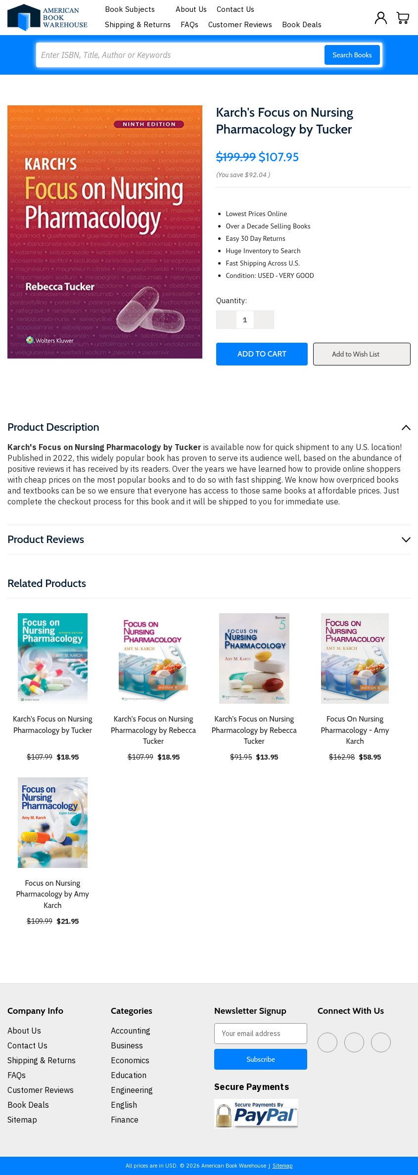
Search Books (352, 54)
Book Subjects (135, 9)
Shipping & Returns (138, 24)
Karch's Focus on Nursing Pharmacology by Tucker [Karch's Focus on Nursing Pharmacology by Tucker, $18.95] (53, 725)
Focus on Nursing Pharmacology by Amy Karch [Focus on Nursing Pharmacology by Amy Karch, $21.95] (53, 894)
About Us (191, 9)
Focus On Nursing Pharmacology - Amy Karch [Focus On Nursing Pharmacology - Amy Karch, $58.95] (355, 730)
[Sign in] (380, 17)
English (124, 1105)
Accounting (130, 1031)
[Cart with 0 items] (403, 17)
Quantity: (231, 300)
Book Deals (302, 24)
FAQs (189, 24)
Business (127, 1045)
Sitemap (22, 1120)
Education (128, 1075)
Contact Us (235, 9)
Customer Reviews (240, 24)
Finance (125, 1120)
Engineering (132, 1090)
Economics (130, 1060)
